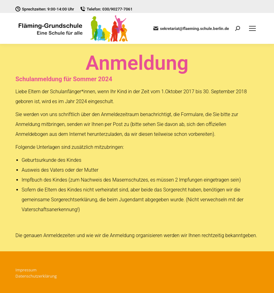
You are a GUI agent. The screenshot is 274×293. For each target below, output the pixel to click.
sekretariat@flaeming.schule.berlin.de (191, 28)
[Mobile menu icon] (252, 28)
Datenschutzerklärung (36, 276)
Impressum (26, 270)
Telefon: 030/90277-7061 (106, 9)
